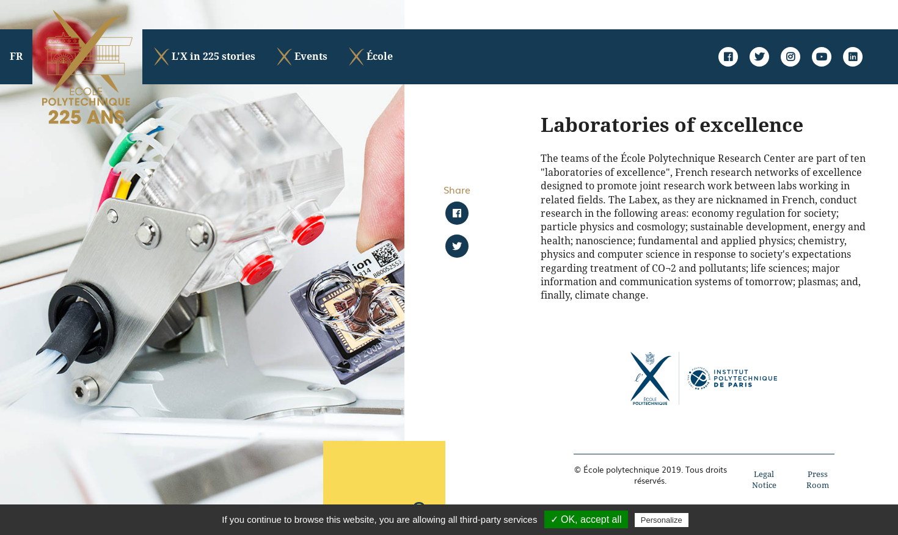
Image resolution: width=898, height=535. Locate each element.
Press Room (817, 480)
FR (16, 56)
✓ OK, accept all (586, 519)
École (370, 57)
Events (301, 57)
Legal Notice (764, 480)
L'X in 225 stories (203, 57)
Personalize (661, 520)
